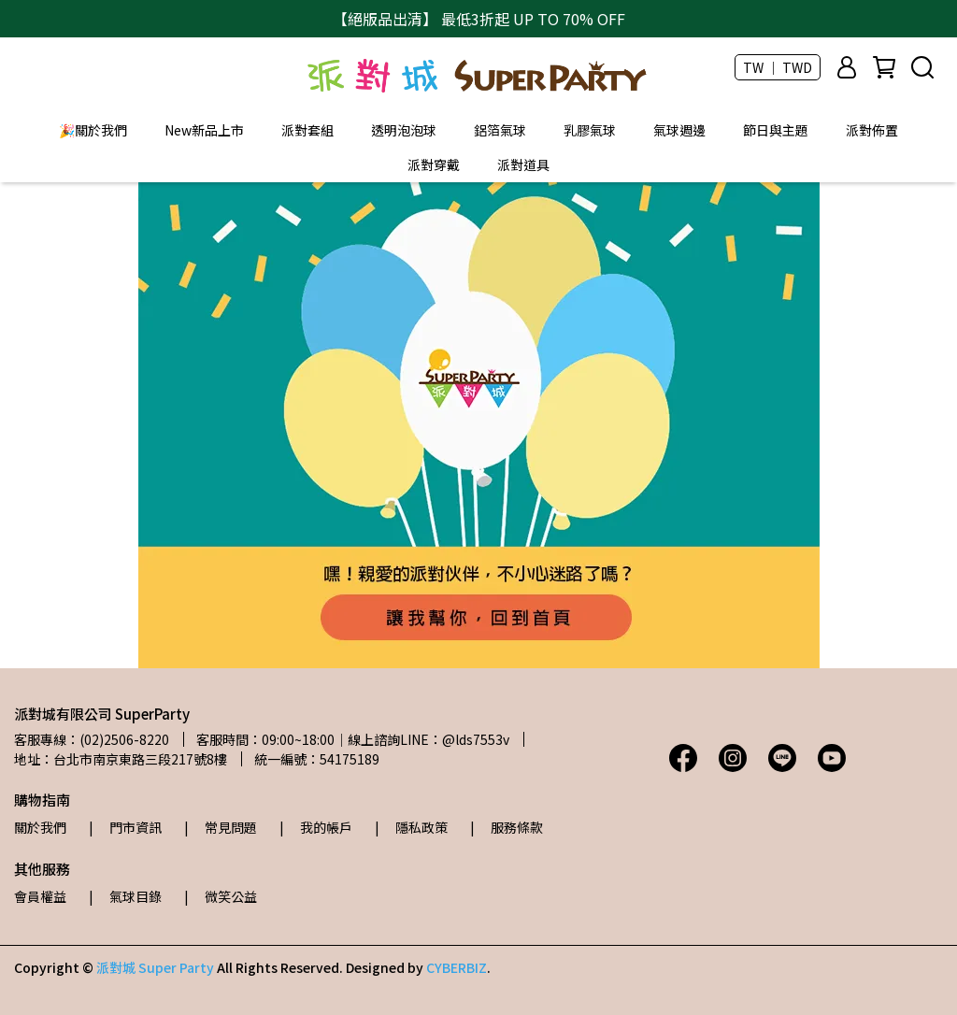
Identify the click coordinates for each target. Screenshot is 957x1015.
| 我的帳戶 (315, 827)
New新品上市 (204, 130)
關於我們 (40, 827)
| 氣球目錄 (125, 896)
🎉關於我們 (93, 130)
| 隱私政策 (411, 827)
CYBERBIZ (456, 967)
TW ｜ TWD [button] (777, 67)
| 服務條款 (506, 827)
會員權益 (40, 896)
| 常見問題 (220, 827)
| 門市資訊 (125, 827)
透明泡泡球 (403, 130)
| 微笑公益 (220, 896)
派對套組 (307, 130)
